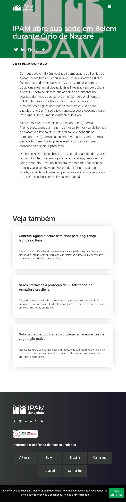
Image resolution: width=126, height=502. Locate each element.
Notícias (42, 64)
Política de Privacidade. (76, 494)
